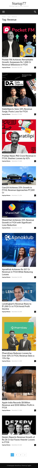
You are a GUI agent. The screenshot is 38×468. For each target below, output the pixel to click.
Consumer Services (7, 105)
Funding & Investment (8, 266)
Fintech (4, 399)
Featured (5, 56)
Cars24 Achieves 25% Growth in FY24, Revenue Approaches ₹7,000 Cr (18, 190)
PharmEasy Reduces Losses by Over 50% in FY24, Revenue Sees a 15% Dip (18, 355)
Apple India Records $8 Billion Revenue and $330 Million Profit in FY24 (18, 405)
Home (3, 16)
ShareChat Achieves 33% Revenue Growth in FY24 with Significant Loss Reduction (18, 222)
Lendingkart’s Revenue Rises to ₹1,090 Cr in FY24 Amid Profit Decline (16, 306)
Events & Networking (8, 152)
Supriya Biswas (6, 67)
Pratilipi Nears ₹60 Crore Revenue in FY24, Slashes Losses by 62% (19, 157)
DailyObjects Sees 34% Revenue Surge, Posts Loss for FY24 (17, 110)
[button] (3, 12)
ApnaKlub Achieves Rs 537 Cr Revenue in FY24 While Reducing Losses (17, 272)
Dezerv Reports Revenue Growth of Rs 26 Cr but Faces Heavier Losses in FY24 (18, 439)
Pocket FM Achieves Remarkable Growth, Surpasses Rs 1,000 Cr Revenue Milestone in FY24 (17, 62)
